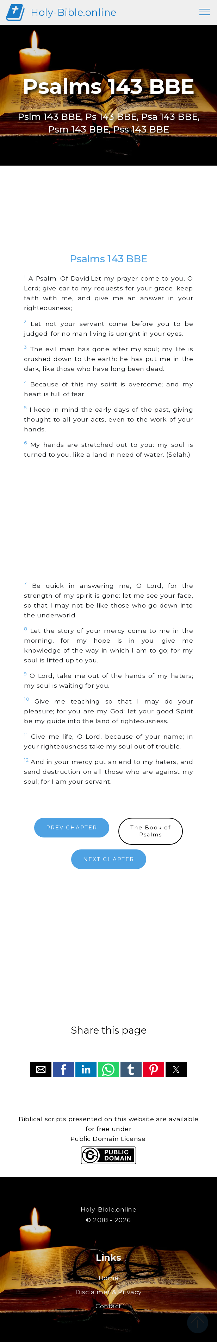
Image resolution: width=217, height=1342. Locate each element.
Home (109, 1278)
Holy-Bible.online (74, 12)
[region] (108, 216)
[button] (40, 1069)
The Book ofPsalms (150, 831)
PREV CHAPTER (71, 827)
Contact (108, 1306)
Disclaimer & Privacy (108, 1292)
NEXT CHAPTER (108, 859)
